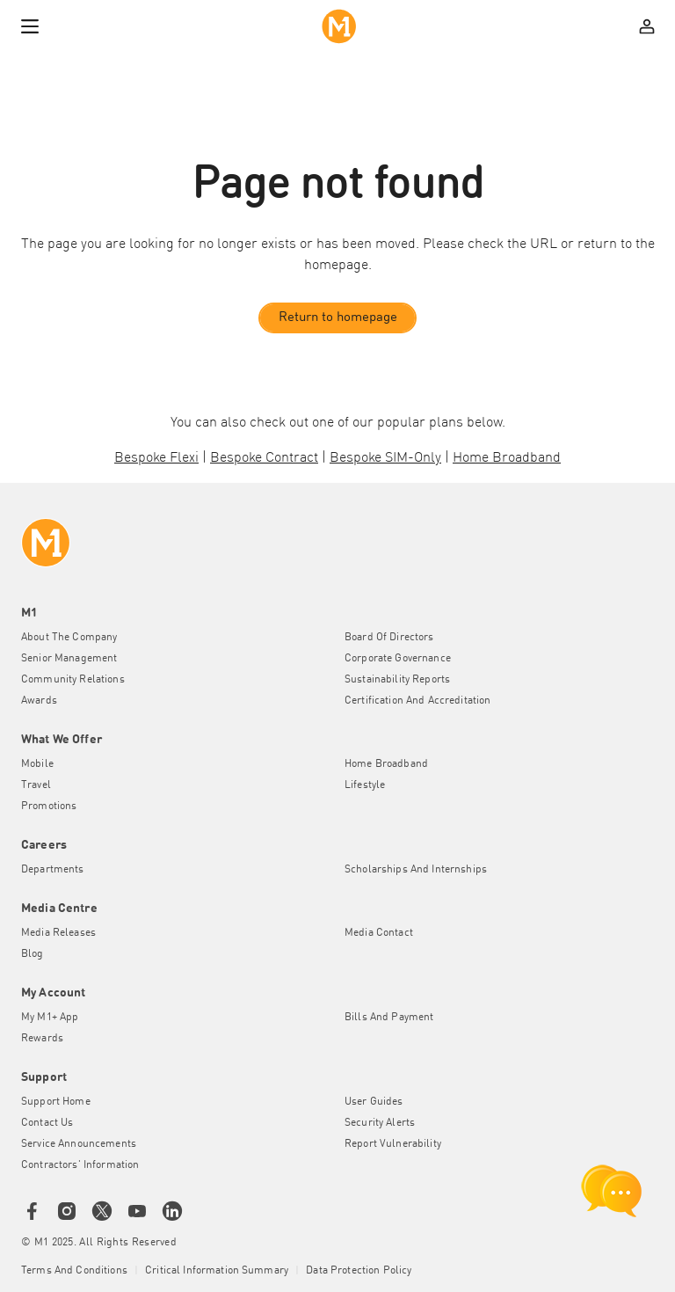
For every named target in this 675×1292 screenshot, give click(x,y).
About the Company (69, 637)
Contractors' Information (80, 1165)
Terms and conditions (74, 1271)
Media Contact (379, 933)
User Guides (374, 1102)
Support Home (56, 1102)
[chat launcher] (611, 1191)
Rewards (42, 1038)
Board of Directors (389, 637)
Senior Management (69, 658)
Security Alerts (380, 1123)
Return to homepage (338, 318)
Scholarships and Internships (416, 870)
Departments (52, 870)
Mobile (37, 764)
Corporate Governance (398, 658)
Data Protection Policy (358, 1271)
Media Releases (58, 933)
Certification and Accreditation (417, 701)
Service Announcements (78, 1144)
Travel (36, 785)
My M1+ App (49, 1017)
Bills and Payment (389, 1017)
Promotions (48, 806)
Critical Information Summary (216, 1271)
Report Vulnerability (393, 1144)
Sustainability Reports (397, 680)
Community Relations (73, 680)
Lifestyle (365, 785)
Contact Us (47, 1123)
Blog (32, 954)
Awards (39, 701)
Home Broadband (386, 764)
